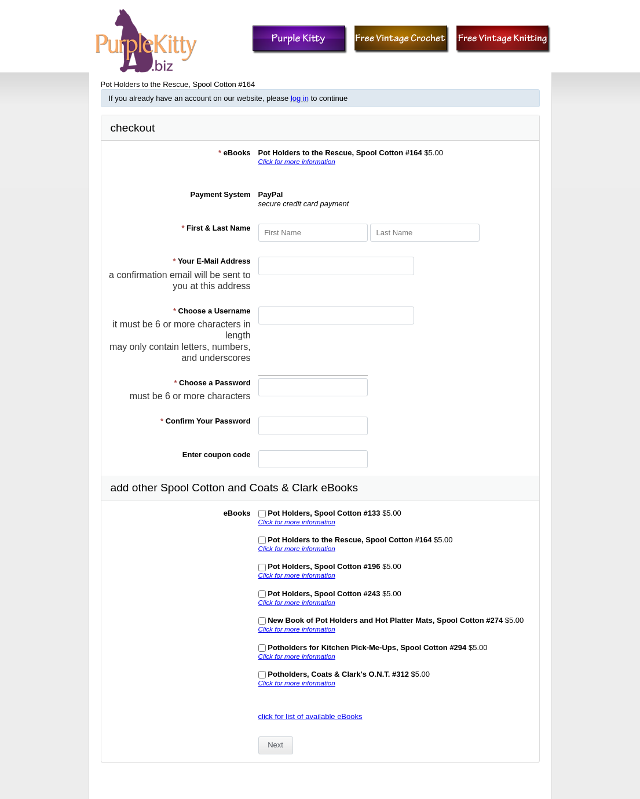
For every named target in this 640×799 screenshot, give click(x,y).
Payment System (221, 194)
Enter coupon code (216, 454)
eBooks (234, 152)
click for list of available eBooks (310, 716)
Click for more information (296, 161)
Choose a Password (212, 382)
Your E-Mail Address (211, 261)
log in (300, 98)
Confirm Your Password (205, 421)
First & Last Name (215, 228)
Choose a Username (212, 311)
